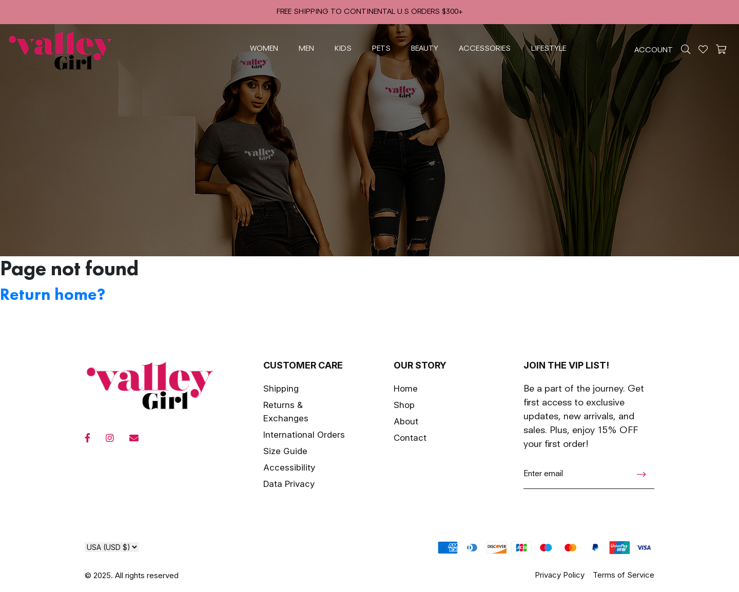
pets (381, 48)
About (406, 421)
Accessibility (289, 467)
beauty (424, 48)
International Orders (304, 435)
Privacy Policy (560, 575)
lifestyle (548, 48)
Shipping (281, 388)
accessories (485, 48)
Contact (410, 438)
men (306, 48)
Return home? (52, 294)
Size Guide (285, 451)
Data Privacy (289, 484)
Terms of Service (623, 575)
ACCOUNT (653, 50)
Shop (404, 405)
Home (406, 388)
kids (343, 48)
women (264, 48)
